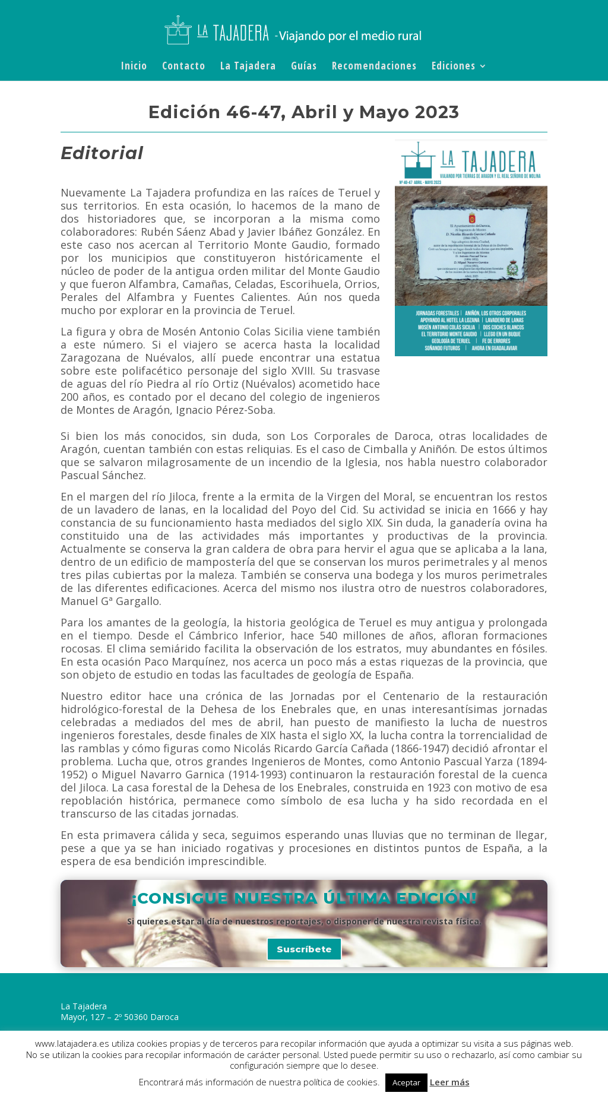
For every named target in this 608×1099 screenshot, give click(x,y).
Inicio (134, 67)
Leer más (450, 1082)
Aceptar (406, 1082)
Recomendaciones (374, 67)
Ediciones (454, 67)
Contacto (183, 67)
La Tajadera (248, 67)
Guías (304, 67)
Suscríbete (304, 949)
